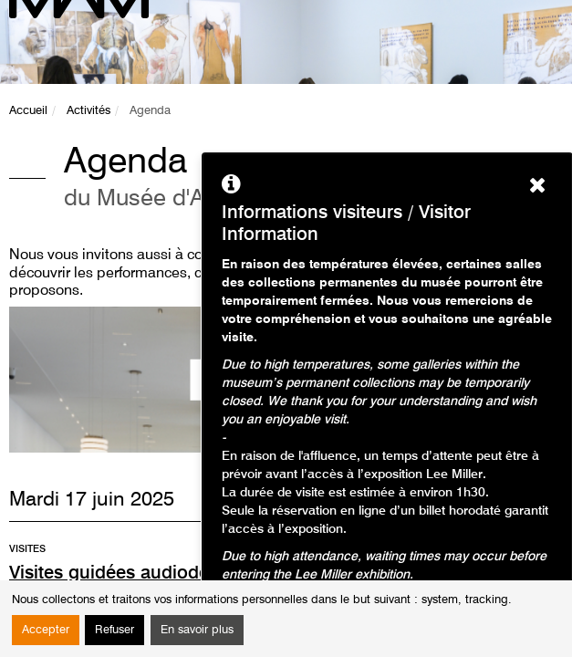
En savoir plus (197, 630)
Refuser (114, 630)
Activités (88, 111)
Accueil (28, 111)
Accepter (45, 630)
